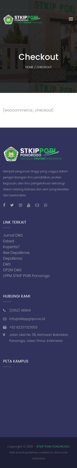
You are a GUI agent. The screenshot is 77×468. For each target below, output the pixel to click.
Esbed (8, 241)
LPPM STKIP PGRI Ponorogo (26, 275)
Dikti (6, 264)
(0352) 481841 (20, 310)
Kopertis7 (11, 246)
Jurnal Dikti (13, 235)
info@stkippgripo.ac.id (27, 318)
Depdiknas (12, 258)
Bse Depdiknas (16, 252)
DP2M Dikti (12, 270)
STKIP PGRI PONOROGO (53, 446)
